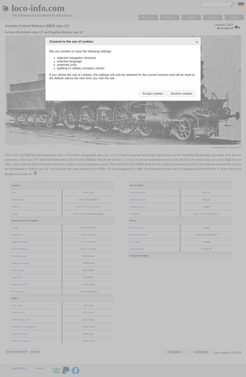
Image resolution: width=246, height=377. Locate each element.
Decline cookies (181, 93)
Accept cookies (152, 93)
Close (196, 41)
